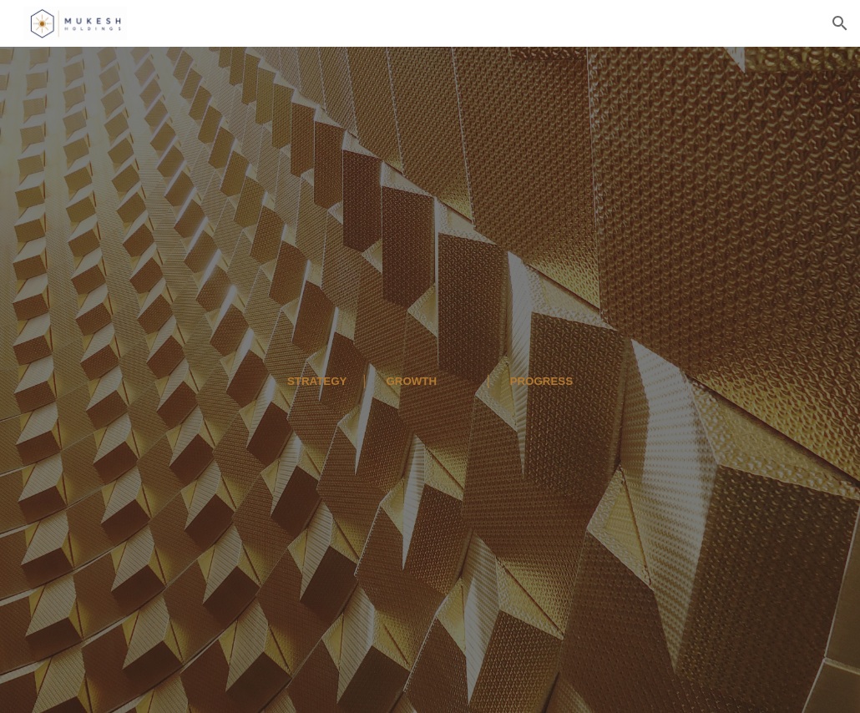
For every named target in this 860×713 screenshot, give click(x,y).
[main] (430, 379)
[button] (840, 23)
